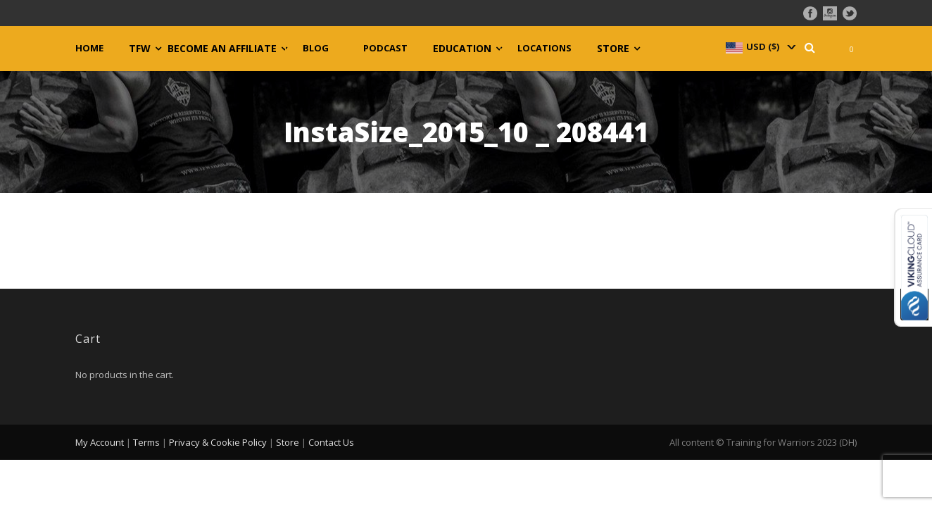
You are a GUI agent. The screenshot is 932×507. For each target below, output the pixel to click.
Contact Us (331, 442)
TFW (140, 49)
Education (462, 49)
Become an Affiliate (222, 49)
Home (89, 48)
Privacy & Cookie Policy (218, 442)
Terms (146, 442)
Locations (544, 48)
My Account (99, 442)
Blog (316, 48)
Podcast (385, 48)
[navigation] (759, 46)
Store (613, 49)
